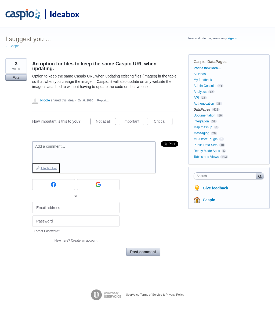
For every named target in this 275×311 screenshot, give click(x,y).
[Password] (76, 221)
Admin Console (204, 86)
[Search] (260, 175)
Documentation (204, 115)
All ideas (200, 74)
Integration (201, 121)
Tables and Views (206, 157)
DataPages (217, 61)
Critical (163, 122)
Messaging (201, 133)
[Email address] (76, 207)
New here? (76, 240)
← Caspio (12, 46)
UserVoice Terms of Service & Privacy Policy (155, 294)
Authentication (204, 103)
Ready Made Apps (207, 151)
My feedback (203, 80)
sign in (232, 38)
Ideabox (64, 14)
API (196, 98)
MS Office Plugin (206, 139)
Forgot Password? (47, 231)
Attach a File (49, 168)
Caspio (199, 61)
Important (134, 122)
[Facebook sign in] (53, 184)
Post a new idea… (207, 68)
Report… (103, 100)
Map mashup (203, 127)
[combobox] (226, 176)
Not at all (106, 122)
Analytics (200, 92)
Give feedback (215, 188)
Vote (16, 77)
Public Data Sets (206, 145)
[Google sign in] (98, 184)
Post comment (143, 252)
